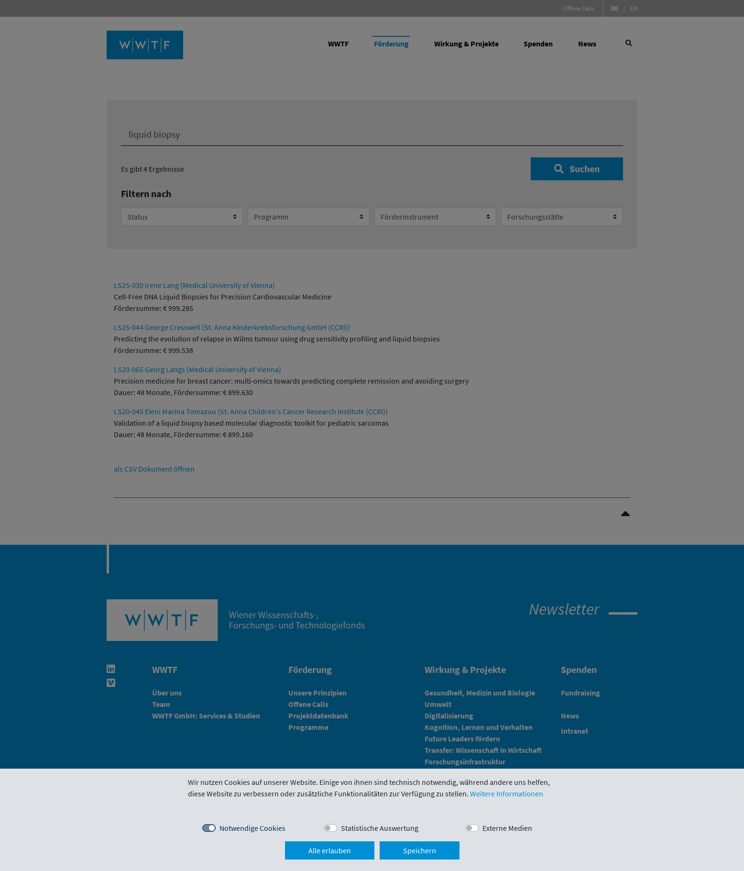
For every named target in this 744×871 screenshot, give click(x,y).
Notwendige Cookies (252, 828)
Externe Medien (507, 828)
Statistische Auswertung (379, 828)
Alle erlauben (329, 850)
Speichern (419, 850)
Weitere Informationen (506, 793)
